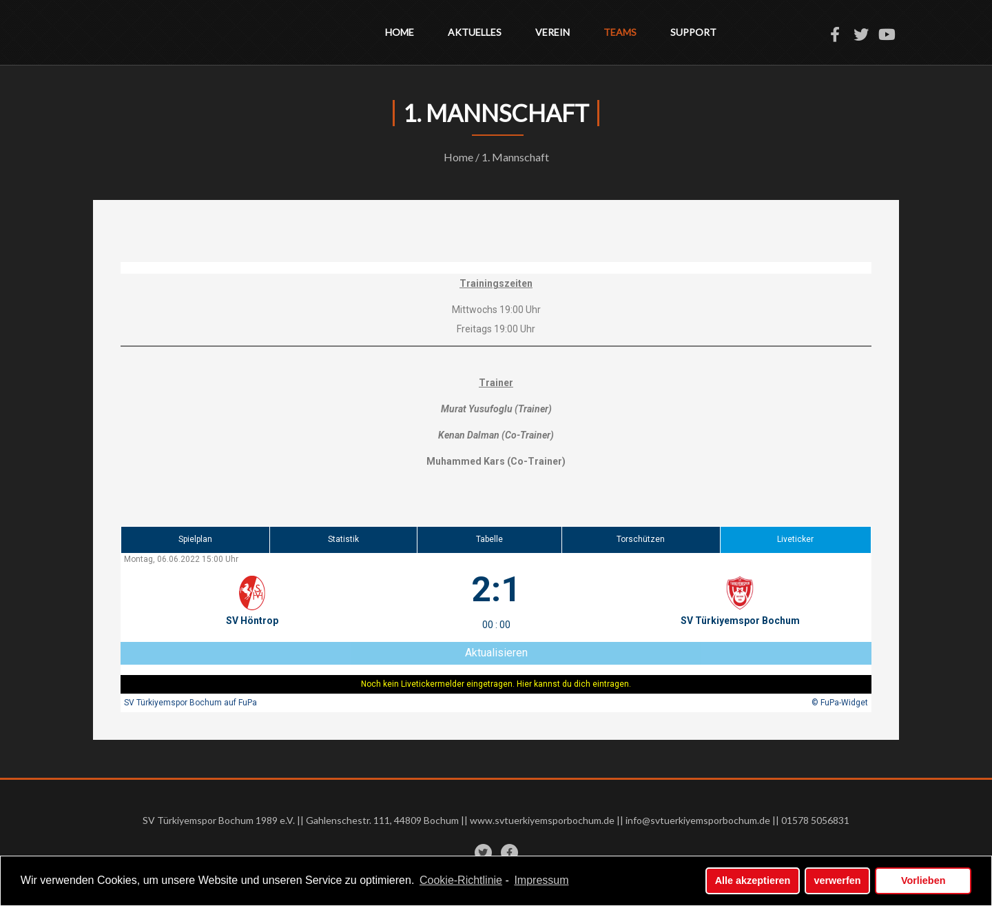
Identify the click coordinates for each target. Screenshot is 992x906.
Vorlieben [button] (923, 881)
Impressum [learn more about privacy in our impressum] (541, 881)
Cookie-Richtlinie (461, 881)
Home (399, 32)
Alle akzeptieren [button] (753, 881)
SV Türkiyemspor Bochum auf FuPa (190, 702)
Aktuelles (475, 32)
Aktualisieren (496, 652)
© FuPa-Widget (840, 702)
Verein (552, 32)
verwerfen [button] (837, 881)
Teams (620, 32)
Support (693, 32)
